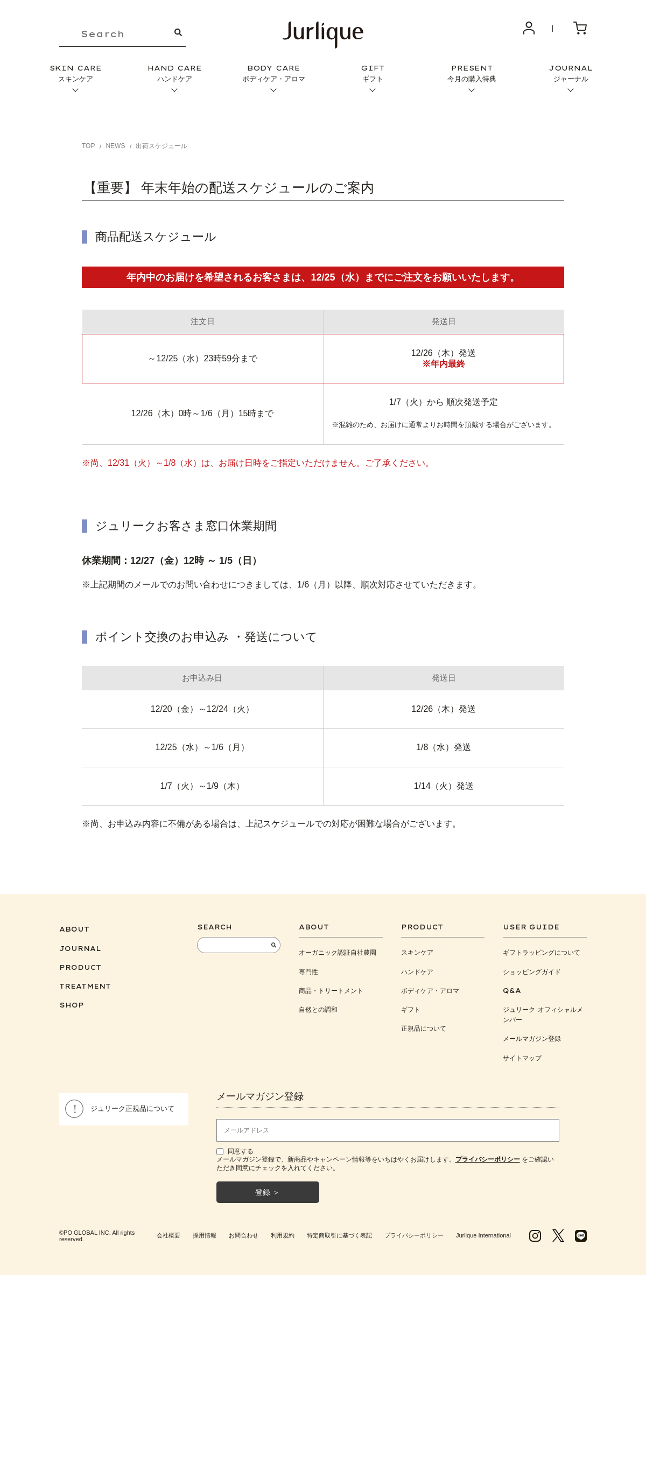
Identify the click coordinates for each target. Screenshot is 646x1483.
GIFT (372, 74)
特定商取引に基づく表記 (339, 1235)
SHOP (71, 1005)
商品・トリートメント (331, 991)
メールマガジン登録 (532, 1038)
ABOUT (74, 929)
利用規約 (282, 1235)
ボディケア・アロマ (430, 991)
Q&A (512, 991)
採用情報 (204, 1235)
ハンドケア (417, 972)
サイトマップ (522, 1058)
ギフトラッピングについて (541, 952)
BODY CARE (273, 74)
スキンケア (417, 952)
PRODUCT (80, 967)
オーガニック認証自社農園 (337, 952)
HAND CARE (174, 74)
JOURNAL (570, 74)
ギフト (410, 1009)
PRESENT (471, 74)
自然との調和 (318, 1009)
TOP (88, 146)
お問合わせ (243, 1235)
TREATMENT (85, 986)
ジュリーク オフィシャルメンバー (543, 1014)
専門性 (308, 972)
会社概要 (168, 1235)
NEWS (115, 146)
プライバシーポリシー (414, 1235)
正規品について (423, 1028)
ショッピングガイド (532, 972)
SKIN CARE (75, 74)
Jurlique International (483, 1235)
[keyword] (122, 34)
